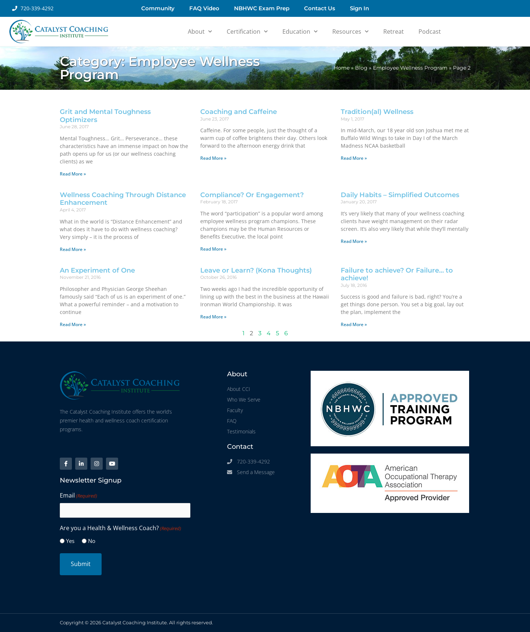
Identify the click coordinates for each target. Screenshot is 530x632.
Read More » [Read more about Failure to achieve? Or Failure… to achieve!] (354, 324)
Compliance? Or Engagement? (252, 195)
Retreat (393, 31)
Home (342, 68)
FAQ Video (204, 8)
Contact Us (319, 8)
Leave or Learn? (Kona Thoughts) (256, 270)
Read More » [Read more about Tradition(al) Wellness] (354, 158)
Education (300, 31)
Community (158, 8)
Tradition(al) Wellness (377, 112)
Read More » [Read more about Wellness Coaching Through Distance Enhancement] (73, 249)
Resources (350, 31)
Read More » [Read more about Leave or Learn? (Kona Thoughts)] (213, 317)
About (200, 31)
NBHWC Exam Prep (261, 8)
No (91, 540)
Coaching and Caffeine (238, 112)
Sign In (359, 8)
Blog (361, 68)
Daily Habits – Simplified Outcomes (400, 195)
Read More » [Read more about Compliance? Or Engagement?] (213, 249)
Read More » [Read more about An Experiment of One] (73, 324)
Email (78, 495)
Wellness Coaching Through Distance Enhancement (123, 199)
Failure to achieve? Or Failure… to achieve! (397, 274)
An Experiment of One (97, 270)
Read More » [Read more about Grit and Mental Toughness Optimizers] (73, 174)
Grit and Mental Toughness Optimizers (105, 116)
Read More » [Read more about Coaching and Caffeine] (213, 158)
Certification (247, 31)
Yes (70, 540)
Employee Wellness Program (410, 68)
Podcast (429, 31)
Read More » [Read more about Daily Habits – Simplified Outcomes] (354, 241)
